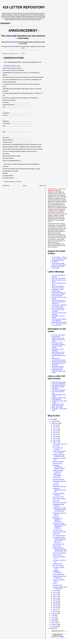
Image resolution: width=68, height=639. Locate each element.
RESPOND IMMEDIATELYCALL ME (59, 490)
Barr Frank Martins (58, 565)
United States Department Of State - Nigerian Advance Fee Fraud (58, 339)
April (53, 621)
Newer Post (6, 185)
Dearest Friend (57, 555)
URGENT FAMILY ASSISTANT (58, 471)
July (52, 615)
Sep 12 (55, 596)
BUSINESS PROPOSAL (57, 571)
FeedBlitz (61, 636)
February (54, 624)
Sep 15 (55, 592)
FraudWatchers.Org (58, 260)
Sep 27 (55, 429)
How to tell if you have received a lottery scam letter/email (59, 302)
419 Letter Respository (58, 385)
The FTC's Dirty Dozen (59, 278)
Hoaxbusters (55, 358)
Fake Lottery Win (57, 295)
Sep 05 (55, 605)
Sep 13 (55, 594)
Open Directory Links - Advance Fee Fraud (58, 353)
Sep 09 (55, 600)
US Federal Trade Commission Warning (58, 343)
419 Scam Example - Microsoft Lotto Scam (58, 287)
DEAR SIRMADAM (58, 574)
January (54, 626)
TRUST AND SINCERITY (57, 474)
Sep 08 (55, 602)
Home (24, 185)
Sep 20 (55, 438)
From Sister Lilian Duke (60, 502)
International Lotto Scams (59, 322)
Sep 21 (55, 436)
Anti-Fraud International (59, 265)
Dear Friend (56, 501)
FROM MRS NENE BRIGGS (58, 505)
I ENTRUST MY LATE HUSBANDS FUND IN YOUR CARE (59, 509)
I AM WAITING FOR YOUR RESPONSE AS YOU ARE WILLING (59, 540)
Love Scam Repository (58, 390)
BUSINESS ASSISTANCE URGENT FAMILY (59, 467)
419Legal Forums (57, 369)
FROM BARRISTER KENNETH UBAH (59, 455)
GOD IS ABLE (57, 546)
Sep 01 (55, 611)
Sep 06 (55, 604)
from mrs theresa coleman (58, 448)
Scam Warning (14, 42)
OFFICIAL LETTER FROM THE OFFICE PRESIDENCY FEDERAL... (60, 526)
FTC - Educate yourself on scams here (59, 324)
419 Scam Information (58, 335)
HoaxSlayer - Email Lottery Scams (57, 290)
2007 (51, 419)
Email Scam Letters (58, 405)
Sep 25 (55, 432)
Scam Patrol (55, 268)
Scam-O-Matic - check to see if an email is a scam (59, 257)
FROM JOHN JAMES (59, 499)
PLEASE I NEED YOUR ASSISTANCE (60, 587)
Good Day (56, 516)
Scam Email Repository (59, 382)
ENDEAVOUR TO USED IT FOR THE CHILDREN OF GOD (60, 549)
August (53, 613)
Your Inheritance (57, 530)
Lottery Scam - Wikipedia (59, 305)
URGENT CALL (57, 564)
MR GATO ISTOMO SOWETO (58, 494)
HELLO (55, 583)
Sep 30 (55, 425)
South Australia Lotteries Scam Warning (59, 319)
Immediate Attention (59, 479)
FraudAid (54, 262)
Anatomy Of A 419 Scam (59, 361)
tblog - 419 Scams (57, 407)
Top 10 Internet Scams (58, 360)
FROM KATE (56, 477)
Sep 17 (55, 442)
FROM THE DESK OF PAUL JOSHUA (59, 452)
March (53, 622)
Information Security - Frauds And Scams (58, 367)
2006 (51, 628)
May (52, 619)
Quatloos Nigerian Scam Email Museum (59, 398)
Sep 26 (55, 431)
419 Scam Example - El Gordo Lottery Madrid (59, 293)
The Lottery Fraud (57, 306)
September (54, 423)
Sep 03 (55, 607)
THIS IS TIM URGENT (59, 553)
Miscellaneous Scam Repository (58, 387)
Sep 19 (55, 440)
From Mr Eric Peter (58, 497)
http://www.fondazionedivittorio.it (12, 68)
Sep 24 (55, 434)
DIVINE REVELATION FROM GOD (59, 577)
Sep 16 (55, 590)
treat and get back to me (60, 444)
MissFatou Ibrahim (58, 461)
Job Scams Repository (58, 384)
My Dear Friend (57, 463)
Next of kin (56, 484)
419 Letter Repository (24, 7)
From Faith (56, 446)
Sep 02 (55, 609)
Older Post (42, 185)
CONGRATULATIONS (59, 486)
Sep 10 (55, 598)
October (54, 421)
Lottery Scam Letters (58, 404)
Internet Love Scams (58, 266)
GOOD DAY (56, 534)
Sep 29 (55, 427)
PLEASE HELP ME (58, 544)
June (53, 617)
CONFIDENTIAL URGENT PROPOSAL (58, 520)
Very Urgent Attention (59, 535)
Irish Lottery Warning (58, 308)
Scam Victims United (58, 263)
